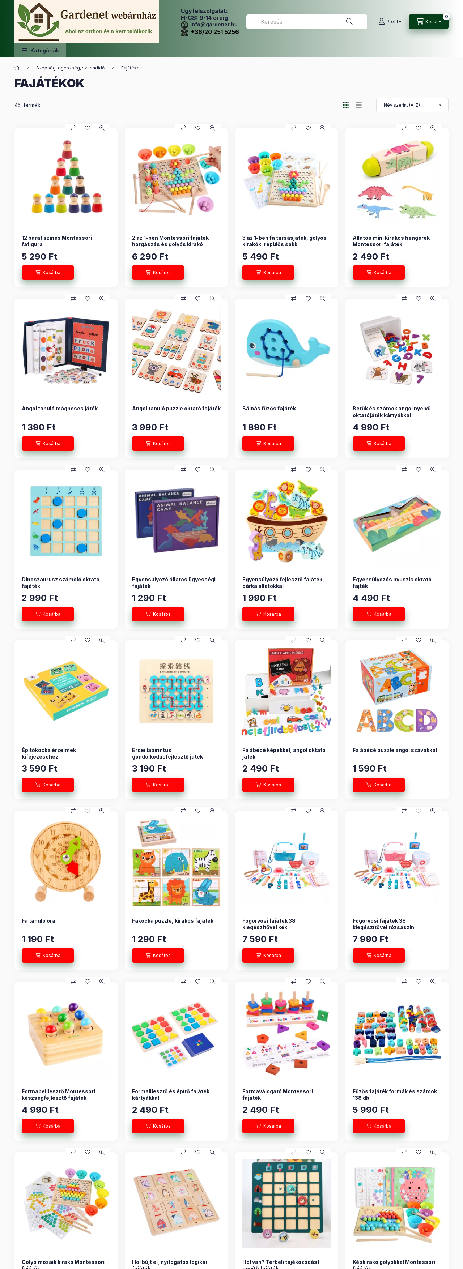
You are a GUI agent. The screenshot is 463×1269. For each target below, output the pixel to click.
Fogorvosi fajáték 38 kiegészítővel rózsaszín (383, 924)
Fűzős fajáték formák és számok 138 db (395, 1094)
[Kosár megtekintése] (429, 21)
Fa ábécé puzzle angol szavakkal (395, 750)
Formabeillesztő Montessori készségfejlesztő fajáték (58, 1094)
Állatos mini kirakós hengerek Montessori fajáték (391, 241)
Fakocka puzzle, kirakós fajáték (172, 921)
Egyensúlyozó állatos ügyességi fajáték (174, 582)
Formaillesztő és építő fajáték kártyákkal (170, 1094)
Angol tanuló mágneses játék (60, 408)
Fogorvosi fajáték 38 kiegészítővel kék (269, 924)
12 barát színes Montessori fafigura (57, 241)
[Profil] (390, 21)
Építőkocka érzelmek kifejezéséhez (49, 753)
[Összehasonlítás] (73, 128)
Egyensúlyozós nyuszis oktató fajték (392, 582)
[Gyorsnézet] (102, 128)
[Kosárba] (48, 272)
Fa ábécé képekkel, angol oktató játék (284, 753)
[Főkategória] (17, 68)
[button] (40, 50)
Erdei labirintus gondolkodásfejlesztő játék (167, 753)
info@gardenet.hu (209, 24)
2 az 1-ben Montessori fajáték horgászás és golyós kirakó (170, 241)
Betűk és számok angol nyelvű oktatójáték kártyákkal (392, 411)
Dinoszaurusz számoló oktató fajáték (60, 582)
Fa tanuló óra (38, 921)
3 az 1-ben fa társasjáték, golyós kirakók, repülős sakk (284, 241)
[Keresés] (349, 22)
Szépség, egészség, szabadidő (70, 67)
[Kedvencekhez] (87, 128)
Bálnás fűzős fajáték (269, 408)
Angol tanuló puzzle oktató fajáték (176, 408)
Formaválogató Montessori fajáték (277, 1094)
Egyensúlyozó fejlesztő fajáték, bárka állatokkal (283, 582)
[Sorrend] (412, 105)
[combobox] (306, 21)
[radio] (359, 105)
